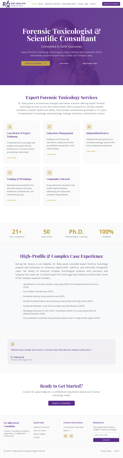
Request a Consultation (61, 403)
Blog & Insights (40, 434)
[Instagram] (71, 436)
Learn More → (12, 158)
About (40, 4)
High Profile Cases (90, 63)
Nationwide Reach (69, 4)
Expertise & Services (53, 4)
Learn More (63, 63)
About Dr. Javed (40, 430)
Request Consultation (111, 4)
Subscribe (106, 440)
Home (34, 4)
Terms (116, 451)
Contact (93, 4)
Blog (86, 4)
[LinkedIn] (65, 436)
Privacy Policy (106, 451)
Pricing (80, 4)
